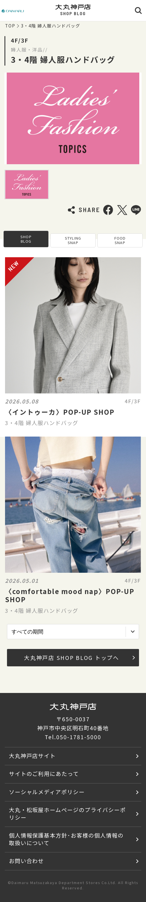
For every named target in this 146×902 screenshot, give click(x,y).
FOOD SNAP (120, 240)
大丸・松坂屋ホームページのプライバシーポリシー (67, 813)
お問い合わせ (26, 861)
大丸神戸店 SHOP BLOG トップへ (79, 657)
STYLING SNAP (73, 240)
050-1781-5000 (78, 737)
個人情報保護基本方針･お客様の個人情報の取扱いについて (66, 839)
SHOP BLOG (25, 239)
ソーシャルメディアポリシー (47, 792)
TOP (10, 25)
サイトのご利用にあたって (44, 773)
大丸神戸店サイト (32, 756)
